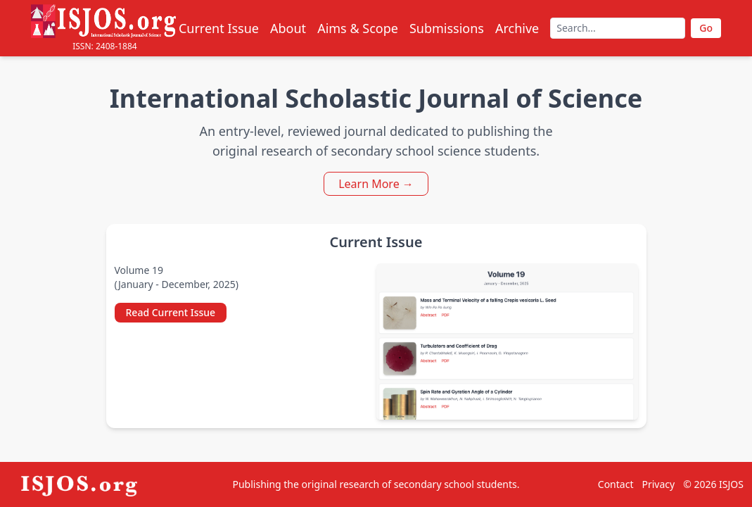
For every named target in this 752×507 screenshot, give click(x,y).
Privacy (658, 484)
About (288, 28)
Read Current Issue (171, 312)
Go (706, 28)
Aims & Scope (357, 28)
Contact (616, 484)
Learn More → (376, 184)
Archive (517, 28)
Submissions (446, 28)
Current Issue (219, 28)
